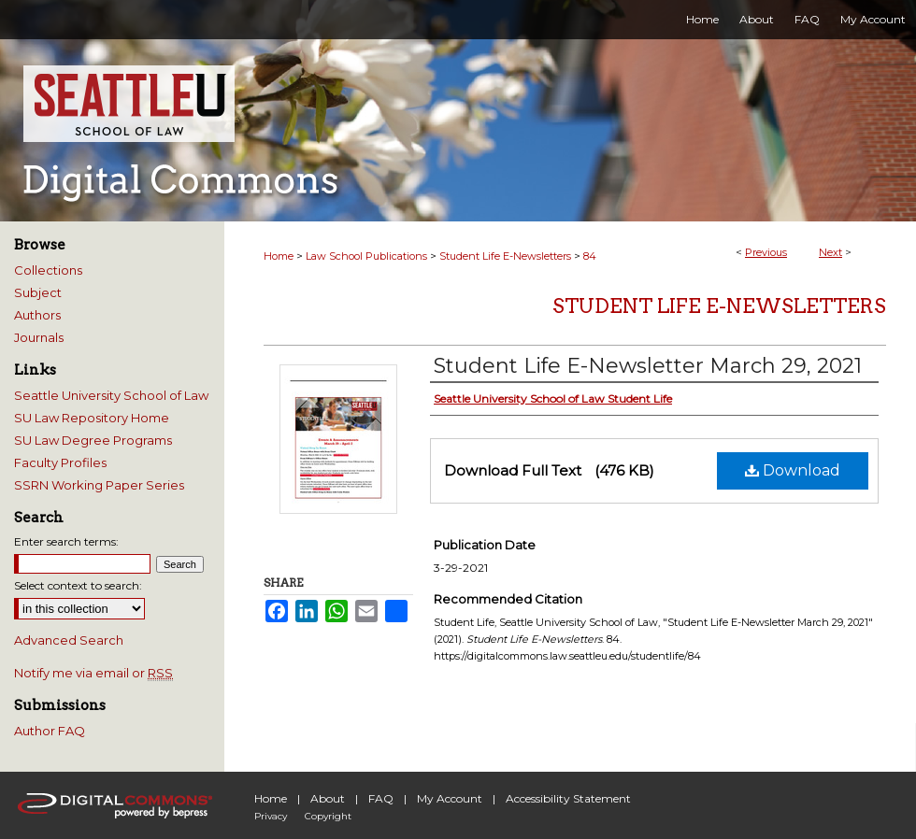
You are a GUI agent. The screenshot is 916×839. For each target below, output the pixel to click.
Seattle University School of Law (111, 395)
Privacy (270, 816)
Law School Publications (366, 256)
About (327, 798)
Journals (39, 337)
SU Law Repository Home (91, 417)
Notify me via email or (93, 672)
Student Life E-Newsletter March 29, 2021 (648, 365)
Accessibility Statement (568, 798)
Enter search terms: (66, 541)
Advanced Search (68, 640)
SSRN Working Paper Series (99, 484)
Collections (48, 270)
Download (792, 470)
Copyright (328, 816)
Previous (766, 252)
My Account (449, 798)
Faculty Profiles (60, 462)
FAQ (381, 798)
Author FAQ (49, 730)
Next (830, 252)
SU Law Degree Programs (93, 440)
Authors (37, 314)
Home (278, 256)
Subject (38, 292)
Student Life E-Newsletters (505, 256)
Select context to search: (78, 585)
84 (589, 256)
